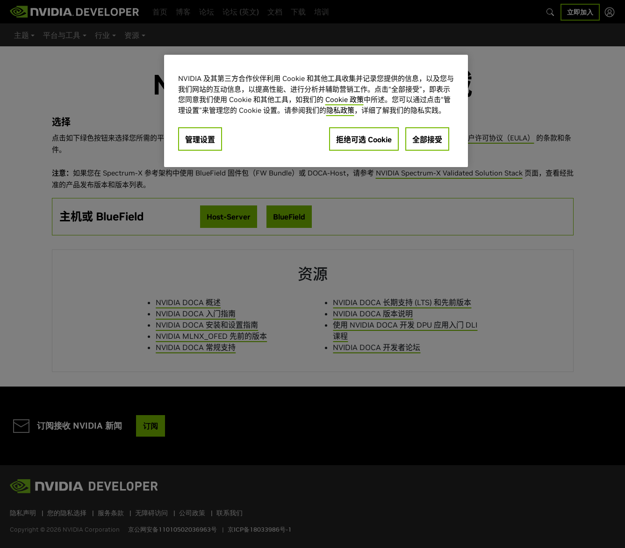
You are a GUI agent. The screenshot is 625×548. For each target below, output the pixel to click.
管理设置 (200, 139)
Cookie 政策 (344, 99)
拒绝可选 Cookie (364, 139)
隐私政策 (340, 110)
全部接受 (427, 139)
